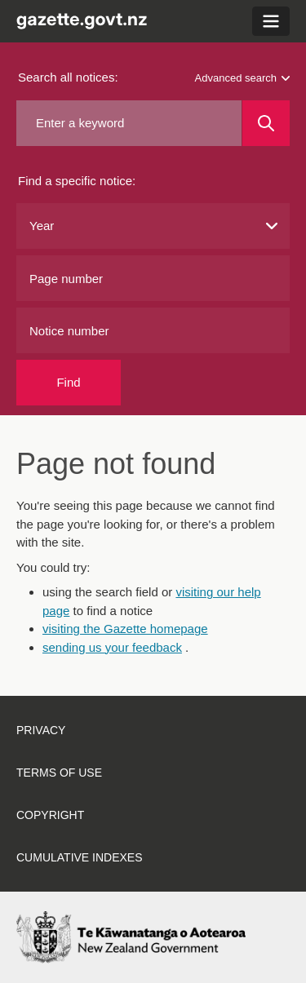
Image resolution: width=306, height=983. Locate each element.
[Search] (266, 123)
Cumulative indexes (79, 857)
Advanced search (242, 78)
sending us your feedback (112, 647)
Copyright (50, 814)
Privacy (40, 730)
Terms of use (59, 772)
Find (68, 382)
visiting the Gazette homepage (125, 628)
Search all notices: (68, 77)
